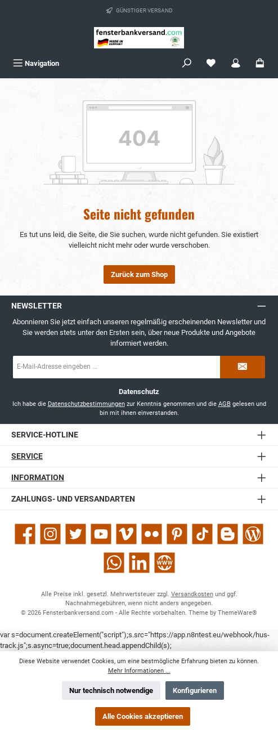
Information (37, 477)
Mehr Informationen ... (139, 670)
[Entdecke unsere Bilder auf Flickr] (151, 534)
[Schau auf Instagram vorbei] (50, 534)
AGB (224, 404)
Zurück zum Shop (139, 274)
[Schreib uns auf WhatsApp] (114, 562)
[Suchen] (186, 63)
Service (27, 456)
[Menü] (36, 63)
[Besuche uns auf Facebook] (25, 534)
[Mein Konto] (235, 63)
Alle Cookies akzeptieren (142, 716)
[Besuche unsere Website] (164, 562)
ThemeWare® (237, 612)
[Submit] (242, 367)
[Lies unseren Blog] (253, 534)
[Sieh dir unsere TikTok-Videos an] (202, 534)
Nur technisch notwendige (111, 690)
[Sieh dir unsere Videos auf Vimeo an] (126, 534)
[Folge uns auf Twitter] (75, 534)
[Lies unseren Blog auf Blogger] (227, 534)
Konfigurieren (195, 690)
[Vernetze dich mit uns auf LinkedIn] (139, 562)
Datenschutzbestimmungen (86, 404)
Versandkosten (192, 594)
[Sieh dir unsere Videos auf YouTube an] (101, 534)
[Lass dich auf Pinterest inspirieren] (177, 534)
